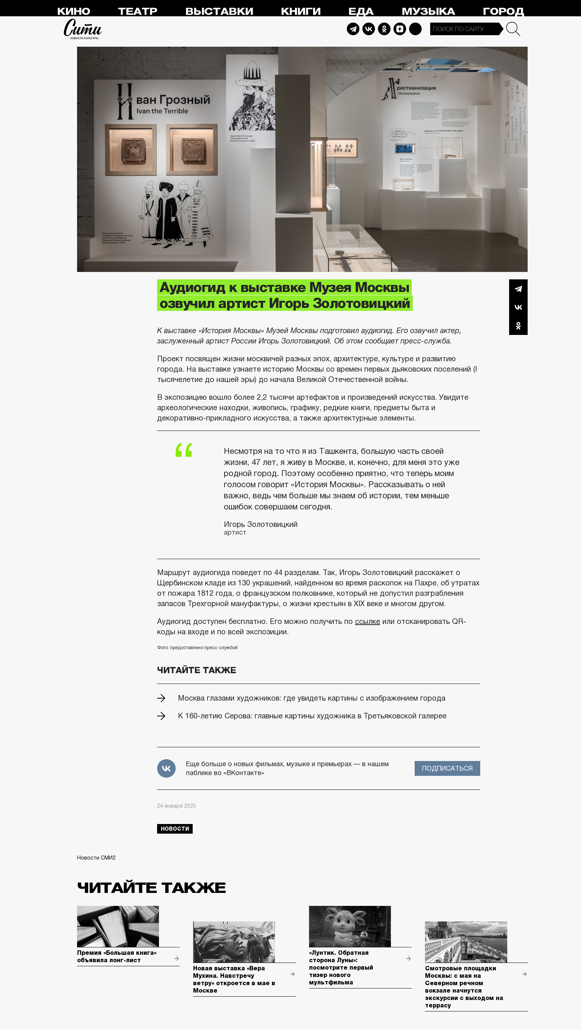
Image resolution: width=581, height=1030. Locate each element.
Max (415, 29)
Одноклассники (518, 325)
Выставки (219, 11)
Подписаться (447, 768)
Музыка (428, 11)
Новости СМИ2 (96, 858)
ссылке (367, 621)
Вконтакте (518, 307)
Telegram (353, 29)
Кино (73, 11)
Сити (83, 29)
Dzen (400, 29)
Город (503, 11)
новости (175, 829)
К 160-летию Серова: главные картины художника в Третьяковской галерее (312, 716)
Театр (137, 11)
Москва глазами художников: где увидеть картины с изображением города (311, 698)
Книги (301, 11)
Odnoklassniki (384, 29)
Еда (361, 11)
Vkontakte (368, 29)
